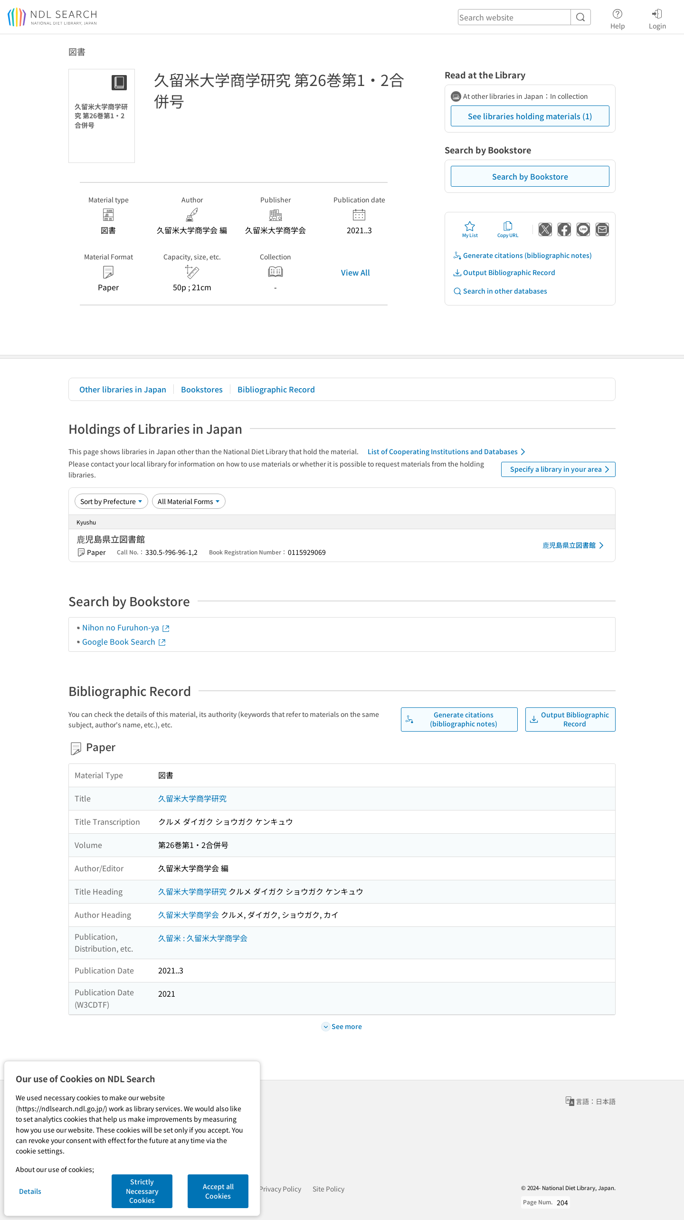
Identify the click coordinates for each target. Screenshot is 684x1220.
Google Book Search (124, 641)
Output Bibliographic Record (504, 272)
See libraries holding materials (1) (530, 116)
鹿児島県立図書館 (574, 545)
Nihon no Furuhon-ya (126, 627)
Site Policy (328, 1188)
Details (30, 1191)
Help (617, 17)
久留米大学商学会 (188, 914)
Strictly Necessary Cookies (142, 1191)
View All (355, 272)
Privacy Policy (280, 1188)
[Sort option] (111, 501)
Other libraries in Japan (122, 389)
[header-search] (524, 17)
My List (470, 229)
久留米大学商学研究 (192, 798)
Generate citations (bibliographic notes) (522, 255)
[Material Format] (189, 501)
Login (657, 17)
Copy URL (508, 229)
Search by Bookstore (530, 176)
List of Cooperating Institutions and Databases (448, 452)
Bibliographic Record (276, 389)
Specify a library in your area (561, 469)
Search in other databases (500, 291)
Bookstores (202, 389)
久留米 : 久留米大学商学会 (202, 938)
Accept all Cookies (218, 1191)
